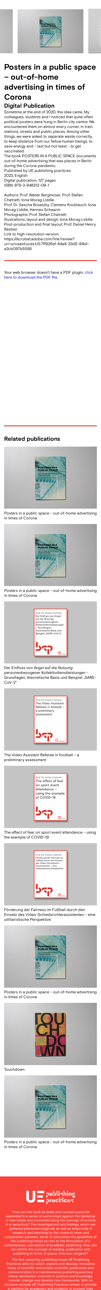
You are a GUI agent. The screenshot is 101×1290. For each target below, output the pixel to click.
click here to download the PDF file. (48, 275)
